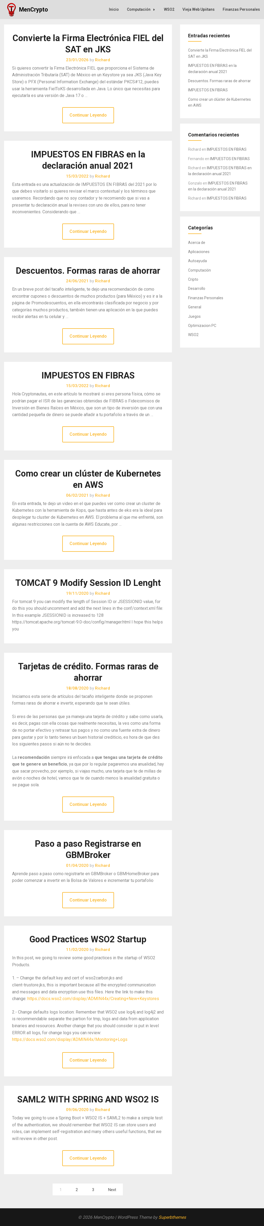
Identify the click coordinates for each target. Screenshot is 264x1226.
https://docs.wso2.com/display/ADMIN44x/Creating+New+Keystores (93, 998)
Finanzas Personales (241, 9)
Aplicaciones (199, 252)
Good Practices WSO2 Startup (88, 939)
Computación (142, 9)
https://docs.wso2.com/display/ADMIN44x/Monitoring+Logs (69, 1039)
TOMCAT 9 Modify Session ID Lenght (88, 583)
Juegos (194, 316)
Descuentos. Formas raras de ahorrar (88, 271)
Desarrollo (196, 288)
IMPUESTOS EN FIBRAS (88, 375)
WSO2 (169, 9)
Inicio (114, 9)
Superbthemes (172, 1217)
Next (112, 1190)
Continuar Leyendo (88, 115)
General (194, 307)
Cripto (193, 279)
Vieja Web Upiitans (198, 9)
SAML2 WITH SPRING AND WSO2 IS (88, 1099)
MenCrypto (33, 9)
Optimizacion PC (202, 325)
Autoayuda (197, 261)
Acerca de (196, 242)
